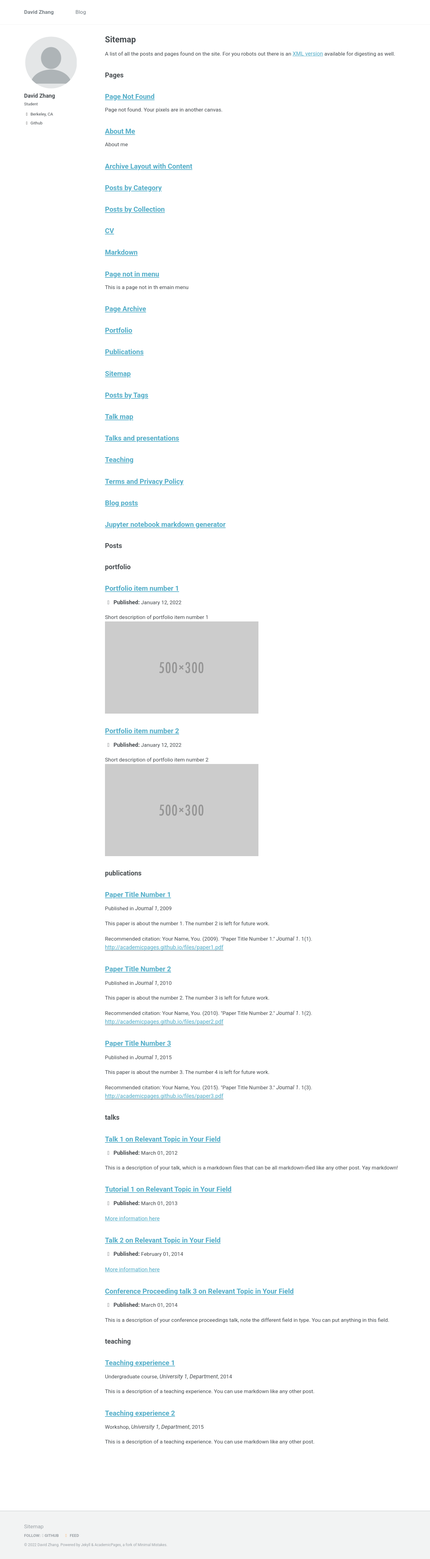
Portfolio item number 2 (142, 757)
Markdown (121, 267)
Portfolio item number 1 (142, 613)
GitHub (51, 1535)
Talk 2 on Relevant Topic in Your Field (163, 1281)
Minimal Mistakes (154, 1545)
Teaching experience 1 (140, 1406)
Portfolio (118, 347)
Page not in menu (132, 289)
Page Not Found (130, 107)
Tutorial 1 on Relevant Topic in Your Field (168, 1230)
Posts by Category (133, 201)
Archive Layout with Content (148, 179)
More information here (132, 1259)
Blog (82, 12)
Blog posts (121, 524)
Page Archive (125, 325)
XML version (315, 54)
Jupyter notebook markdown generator (165, 546)
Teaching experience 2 (140, 1457)
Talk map (119, 436)
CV (109, 245)
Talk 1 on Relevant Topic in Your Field (163, 1170)
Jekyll (86, 1545)
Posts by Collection (135, 223)
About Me (120, 143)
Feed (73, 1535)
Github (33, 127)
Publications (124, 370)
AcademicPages (108, 1545)
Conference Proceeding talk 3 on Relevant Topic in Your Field (199, 1332)
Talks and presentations (142, 458)
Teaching (119, 480)
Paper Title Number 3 (138, 1072)
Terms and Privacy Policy (144, 502)
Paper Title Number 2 (138, 997)
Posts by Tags (126, 414)
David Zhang (39, 12)
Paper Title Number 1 (138, 922)
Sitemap (118, 392)
